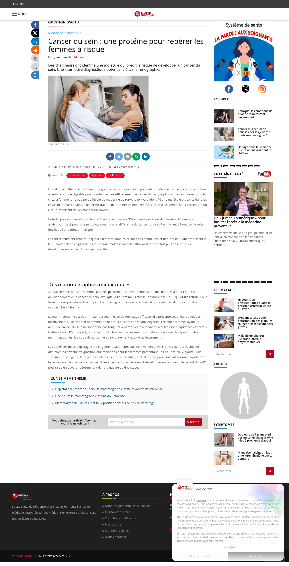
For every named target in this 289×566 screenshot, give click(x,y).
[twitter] (246, 89)
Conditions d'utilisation (121, 518)
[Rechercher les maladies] (270, 354)
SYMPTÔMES (224, 424)
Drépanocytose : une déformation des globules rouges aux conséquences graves (255, 322)
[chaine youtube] (266, 175)
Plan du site (113, 524)
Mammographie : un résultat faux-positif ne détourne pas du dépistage (105, 403)
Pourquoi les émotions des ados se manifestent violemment (256, 114)
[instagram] (263, 89)
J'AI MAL (221, 364)
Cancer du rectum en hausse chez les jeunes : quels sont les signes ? (254, 132)
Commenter (129, 167)
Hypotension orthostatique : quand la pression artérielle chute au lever (254, 304)
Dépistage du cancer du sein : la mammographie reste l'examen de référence (109, 389)
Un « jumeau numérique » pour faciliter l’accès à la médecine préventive (240, 221)
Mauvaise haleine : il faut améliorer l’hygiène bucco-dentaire (256, 456)
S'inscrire (193, 422)
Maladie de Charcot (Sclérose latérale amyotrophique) (251, 339)
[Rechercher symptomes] (270, 471)
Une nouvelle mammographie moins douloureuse (90, 396)
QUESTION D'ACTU (63, 22)
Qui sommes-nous (117, 512)
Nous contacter (115, 537)
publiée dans (69, 219)
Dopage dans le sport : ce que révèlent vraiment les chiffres (255, 150)
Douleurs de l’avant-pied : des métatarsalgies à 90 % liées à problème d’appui (255, 438)
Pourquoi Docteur (24, 556)
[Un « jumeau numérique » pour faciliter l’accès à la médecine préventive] (244, 199)
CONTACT (18, 3)
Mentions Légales (117, 531)
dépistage (97, 175)
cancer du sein (77, 175)
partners (201, 500)
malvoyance (115, 175)
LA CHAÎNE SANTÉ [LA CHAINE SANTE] (228, 174)
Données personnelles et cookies (128, 506)
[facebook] (230, 89)
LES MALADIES (225, 290)
